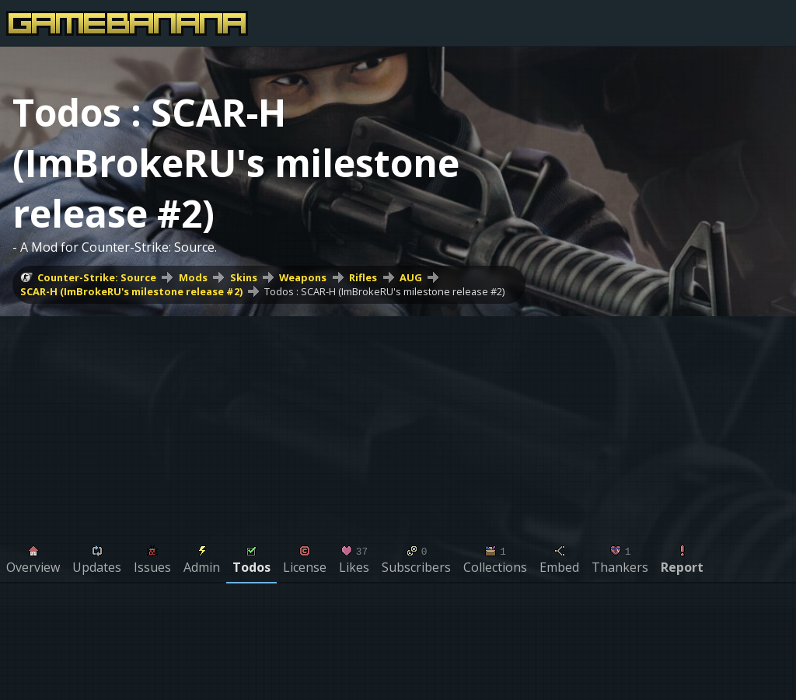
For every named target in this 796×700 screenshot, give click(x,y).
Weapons (302, 277)
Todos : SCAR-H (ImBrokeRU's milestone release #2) (384, 291)
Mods (193, 277)
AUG (411, 277)
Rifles (363, 277)
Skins (243, 277)
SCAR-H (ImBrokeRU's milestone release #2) (131, 291)
